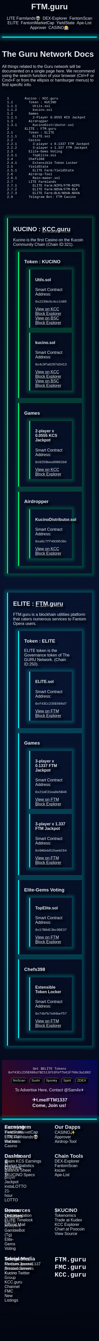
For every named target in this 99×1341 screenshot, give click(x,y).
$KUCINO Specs (20, 1203)
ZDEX (81, 1109)
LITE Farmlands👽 (24, 18)
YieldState (65, 23)
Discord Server (18, 1297)
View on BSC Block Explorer (48, 341)
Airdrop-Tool (65, 1170)
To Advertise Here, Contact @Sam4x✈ (49, 1119)
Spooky (51, 1109)
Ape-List (84, 23)
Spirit (67, 1109)
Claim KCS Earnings (23, 1190)
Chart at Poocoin (70, 1258)
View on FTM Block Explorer (48, 737)
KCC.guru (56, 249)
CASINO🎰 (59, 27)
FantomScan (80, 18)
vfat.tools (13, 1170)
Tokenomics (65, 1244)
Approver (38, 27)
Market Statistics (19, 1194)
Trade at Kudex (68, 1249)
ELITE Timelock (19, 1249)
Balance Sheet (18, 1199)
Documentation (18, 1244)
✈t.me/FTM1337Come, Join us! (50, 1131)
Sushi (35, 1109)
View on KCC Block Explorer (48, 332)
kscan (60, 1199)
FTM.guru (49, 627)
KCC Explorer (67, 1253)
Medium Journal (19, 1293)
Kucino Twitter (17, 1302)
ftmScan (19, 1109)
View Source (66, 1262)
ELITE (13, 23)
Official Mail (15, 1253)
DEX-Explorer (55, 18)
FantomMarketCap (37, 23)
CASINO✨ (65, 1161)
